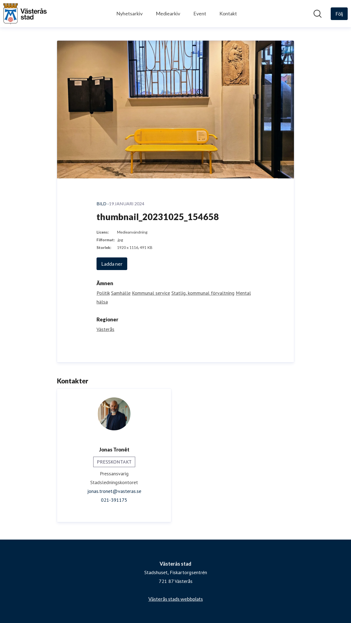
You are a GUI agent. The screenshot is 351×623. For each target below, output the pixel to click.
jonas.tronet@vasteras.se (114, 491)
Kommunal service (151, 293)
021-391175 (114, 500)
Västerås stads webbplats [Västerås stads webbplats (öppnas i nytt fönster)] (175, 599)
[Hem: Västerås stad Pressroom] (25, 13)
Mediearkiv (168, 13)
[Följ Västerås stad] (339, 13)
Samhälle (121, 293)
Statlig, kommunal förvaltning (202, 293)
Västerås (105, 329)
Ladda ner (112, 264)
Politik (103, 293)
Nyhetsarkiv (129, 13)
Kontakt (228, 13)
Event (199, 13)
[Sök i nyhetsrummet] (317, 13)
